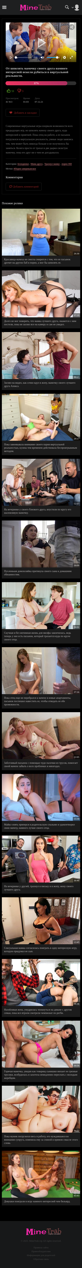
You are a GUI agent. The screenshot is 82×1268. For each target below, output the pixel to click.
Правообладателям (41, 1251)
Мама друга (37, 163)
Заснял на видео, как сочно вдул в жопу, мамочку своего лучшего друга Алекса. (39, 384)
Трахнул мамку (52, 163)
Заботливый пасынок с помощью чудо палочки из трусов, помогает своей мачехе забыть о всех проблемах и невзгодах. (41, 765)
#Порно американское (25, 168)
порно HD (67, 163)
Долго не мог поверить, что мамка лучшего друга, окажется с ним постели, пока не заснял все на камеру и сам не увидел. (40, 323)
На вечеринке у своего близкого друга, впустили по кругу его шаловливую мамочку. (37, 511)
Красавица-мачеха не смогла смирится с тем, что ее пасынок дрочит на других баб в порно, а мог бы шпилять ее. (37, 261)
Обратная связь (41, 1259)
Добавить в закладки (23, 112)
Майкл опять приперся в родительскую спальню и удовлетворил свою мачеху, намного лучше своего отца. (39, 826)
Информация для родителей (41, 1255)
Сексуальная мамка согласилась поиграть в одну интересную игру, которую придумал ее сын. (40, 950)
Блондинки (23, 163)
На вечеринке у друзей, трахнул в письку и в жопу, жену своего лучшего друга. (39, 888)
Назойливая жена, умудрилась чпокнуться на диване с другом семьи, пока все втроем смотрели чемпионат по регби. (38, 1011)
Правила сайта (41, 1247)
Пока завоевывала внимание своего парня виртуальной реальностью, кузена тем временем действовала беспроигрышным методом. (40, 448)
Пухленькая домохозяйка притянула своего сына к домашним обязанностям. (37, 573)
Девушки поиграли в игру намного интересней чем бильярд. (37, 1201)
